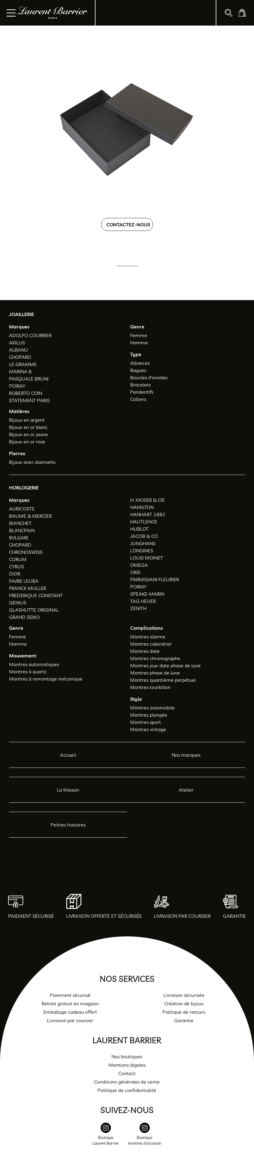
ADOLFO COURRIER (30, 335)
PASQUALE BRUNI (29, 379)
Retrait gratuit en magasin (70, 1003)
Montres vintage (148, 729)
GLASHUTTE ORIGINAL (34, 610)
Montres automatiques (34, 664)
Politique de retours (183, 1012)
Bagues (138, 370)
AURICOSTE (22, 509)
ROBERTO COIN (25, 393)
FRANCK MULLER (27, 588)
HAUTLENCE (143, 522)
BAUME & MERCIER (30, 516)
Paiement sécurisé (70, 995)
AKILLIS (17, 343)
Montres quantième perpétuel (163, 680)
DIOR (14, 574)
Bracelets (140, 385)
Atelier (186, 790)
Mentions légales (127, 1065)
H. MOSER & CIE (147, 500)
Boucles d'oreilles (149, 377)
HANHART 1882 (147, 514)
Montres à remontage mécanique (46, 679)
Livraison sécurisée (183, 995)
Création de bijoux (184, 1003)
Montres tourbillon (150, 687)
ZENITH (138, 608)
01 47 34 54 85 (132, 274)
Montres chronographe (155, 658)
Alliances (140, 363)
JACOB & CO (144, 536)
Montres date (145, 651)
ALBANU (18, 350)
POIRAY (17, 386)
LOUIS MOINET (146, 558)
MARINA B (20, 371)
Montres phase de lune (155, 673)
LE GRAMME (23, 364)
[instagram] (106, 1137)
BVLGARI (18, 538)
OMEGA (139, 565)
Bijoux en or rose (27, 442)
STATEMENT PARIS (29, 400)
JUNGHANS (142, 543)
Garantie (183, 1020)
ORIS (135, 572)
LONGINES (141, 550)
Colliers (138, 399)
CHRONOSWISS (25, 552)
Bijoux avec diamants (32, 462)
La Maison (68, 790)
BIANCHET (20, 523)
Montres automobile (152, 708)
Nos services (127, 979)
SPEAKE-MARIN (147, 594)
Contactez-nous (128, 225)
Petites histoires (68, 825)
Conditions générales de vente (127, 1082)
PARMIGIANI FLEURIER (154, 579)
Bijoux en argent (27, 420)
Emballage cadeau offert (70, 1012)
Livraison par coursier (70, 1020)
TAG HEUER (143, 601)
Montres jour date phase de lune (165, 665)
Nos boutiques (126, 1056)
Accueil (68, 755)
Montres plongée (148, 715)
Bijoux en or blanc (28, 427)
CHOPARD (20, 357)
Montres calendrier (151, 644)
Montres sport (145, 722)
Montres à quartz (27, 671)
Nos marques (186, 755)
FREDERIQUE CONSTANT (36, 595)
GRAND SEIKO (24, 617)
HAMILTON (142, 507)
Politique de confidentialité (127, 1090)
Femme (138, 335)
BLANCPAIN (22, 530)
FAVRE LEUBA (24, 581)
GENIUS (17, 603)
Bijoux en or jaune (28, 434)
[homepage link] (52, 13)
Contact (127, 1073)
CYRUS (16, 566)
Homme (139, 343)
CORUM (18, 559)
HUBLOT (139, 529)
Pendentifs (141, 392)
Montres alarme (147, 637)
